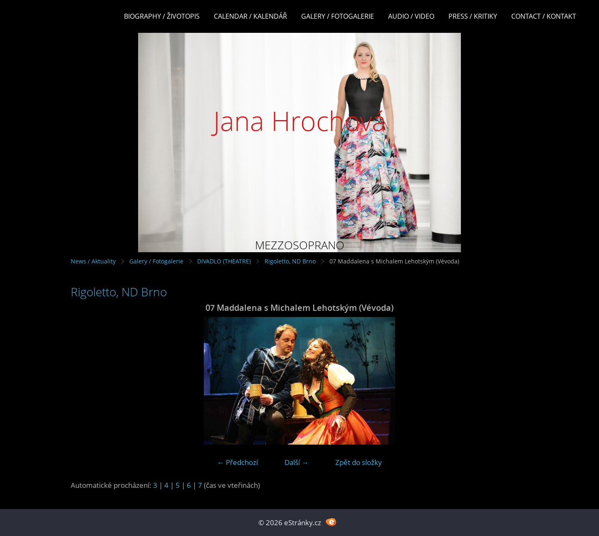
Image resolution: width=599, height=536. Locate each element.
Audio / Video (411, 16)
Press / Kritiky (472, 16)
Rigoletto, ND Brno (290, 261)
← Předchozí (237, 462)
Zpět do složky (358, 462)
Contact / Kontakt (543, 16)
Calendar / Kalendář (250, 16)
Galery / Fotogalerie (337, 16)
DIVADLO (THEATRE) (224, 261)
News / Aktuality (93, 261)
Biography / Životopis (162, 16)
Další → (297, 462)
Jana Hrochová (299, 121)
